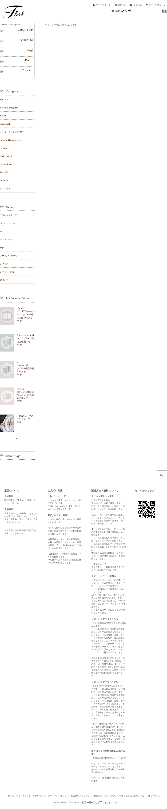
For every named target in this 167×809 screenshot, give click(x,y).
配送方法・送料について (105, 795)
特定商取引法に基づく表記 (131, 795)
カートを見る (158, 4)
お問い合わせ (39, 795)
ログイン (122, 4)
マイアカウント (103, 4)
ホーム (11, 795)
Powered (95, 802)
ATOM (156, 795)
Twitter (3, 24)
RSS (148, 795)
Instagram (15, 24)
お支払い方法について (81, 795)
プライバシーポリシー (58, 795)
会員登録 (137, 4)
